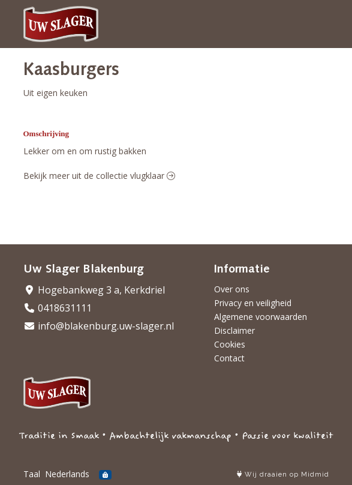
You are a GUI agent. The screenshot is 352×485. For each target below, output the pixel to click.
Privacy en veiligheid (252, 303)
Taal (31, 474)
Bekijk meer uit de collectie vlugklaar (99, 175)
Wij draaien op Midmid (283, 474)
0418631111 (57, 308)
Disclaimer (234, 330)
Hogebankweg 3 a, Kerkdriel (94, 290)
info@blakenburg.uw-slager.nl (98, 326)
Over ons (231, 289)
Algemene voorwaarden (260, 316)
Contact (229, 358)
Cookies (229, 344)
